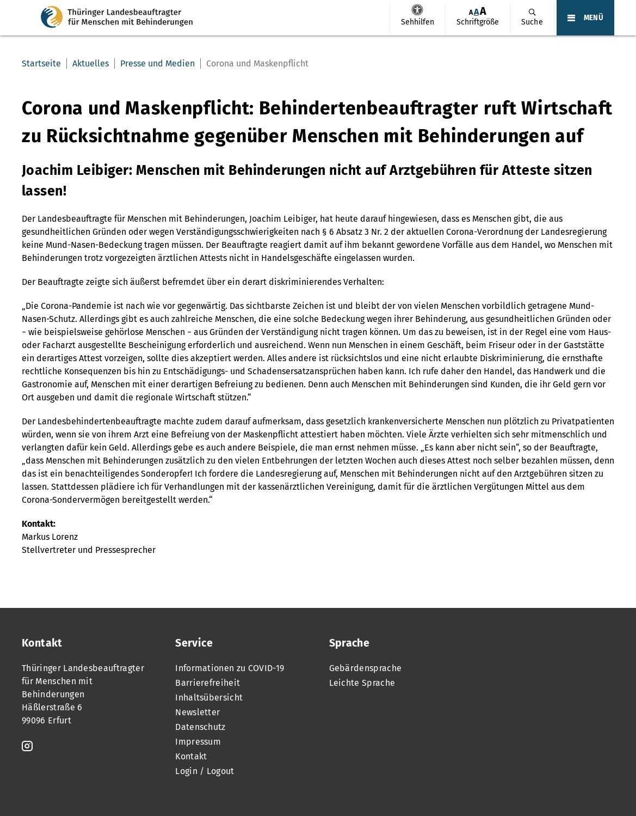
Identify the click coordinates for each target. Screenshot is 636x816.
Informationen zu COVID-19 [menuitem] (229, 668)
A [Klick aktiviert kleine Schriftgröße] (471, 12)
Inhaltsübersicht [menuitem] (209, 697)
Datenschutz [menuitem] (200, 727)
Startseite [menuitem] (41, 63)
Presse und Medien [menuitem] (157, 63)
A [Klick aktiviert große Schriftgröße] (483, 11)
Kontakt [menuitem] (191, 756)
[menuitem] (417, 18)
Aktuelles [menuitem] (90, 63)
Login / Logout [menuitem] (204, 771)
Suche (532, 22)
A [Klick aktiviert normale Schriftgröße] (476, 12)
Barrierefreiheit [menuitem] (207, 683)
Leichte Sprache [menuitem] (362, 683)
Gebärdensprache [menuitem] (365, 668)
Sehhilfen (417, 9)
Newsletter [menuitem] (197, 712)
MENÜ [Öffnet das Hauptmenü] (593, 18)
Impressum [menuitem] (198, 741)
